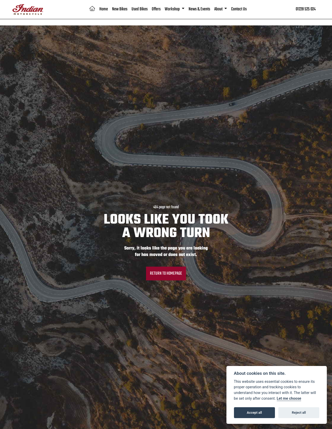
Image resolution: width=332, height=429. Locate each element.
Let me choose (289, 398)
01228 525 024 (306, 9)
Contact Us (239, 9)
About (218, 9)
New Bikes (119, 9)
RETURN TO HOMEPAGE (166, 273)
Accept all (254, 412)
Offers (156, 9)
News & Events (199, 9)
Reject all (299, 412)
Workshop (173, 9)
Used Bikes (140, 9)
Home (103, 9)
